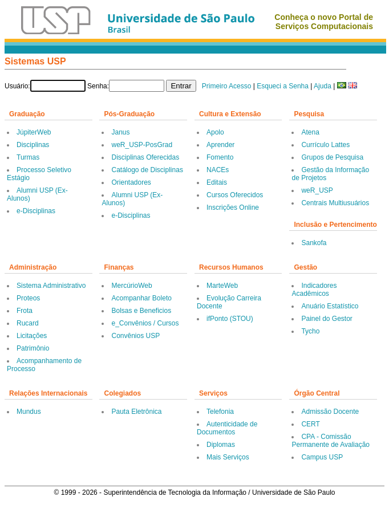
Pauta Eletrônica (136, 412)
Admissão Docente (330, 412)
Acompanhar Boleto (141, 298)
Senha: (98, 86)
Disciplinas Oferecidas (145, 157)
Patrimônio (33, 348)
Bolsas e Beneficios (141, 311)
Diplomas (220, 445)
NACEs (217, 170)
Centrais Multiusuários (335, 203)
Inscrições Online (232, 207)
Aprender (220, 145)
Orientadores (131, 182)
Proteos (28, 298)
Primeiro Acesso (227, 86)
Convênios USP (135, 336)
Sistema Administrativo (51, 286)
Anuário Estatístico (329, 306)
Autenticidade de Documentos (227, 428)
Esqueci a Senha (283, 86)
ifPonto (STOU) (229, 319)
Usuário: (17, 86)
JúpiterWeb (34, 132)
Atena (310, 132)
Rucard (28, 323)
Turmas (28, 157)
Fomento (219, 157)
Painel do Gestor (326, 319)
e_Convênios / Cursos (145, 323)
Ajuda (322, 86)
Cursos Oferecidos (234, 195)
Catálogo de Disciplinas (147, 170)
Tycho (310, 331)
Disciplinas (33, 145)
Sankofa (313, 243)
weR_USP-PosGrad (141, 145)
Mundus (29, 412)
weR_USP (317, 190)
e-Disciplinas (36, 211)
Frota (25, 311)
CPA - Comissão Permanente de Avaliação (330, 441)
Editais (216, 182)
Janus (120, 132)
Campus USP (322, 457)
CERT (310, 424)
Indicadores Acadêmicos (314, 290)
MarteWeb (222, 286)
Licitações (32, 336)
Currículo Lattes (325, 145)
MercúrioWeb (131, 286)
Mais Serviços (227, 457)
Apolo (215, 132)
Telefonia (220, 412)
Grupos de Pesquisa (332, 157)
